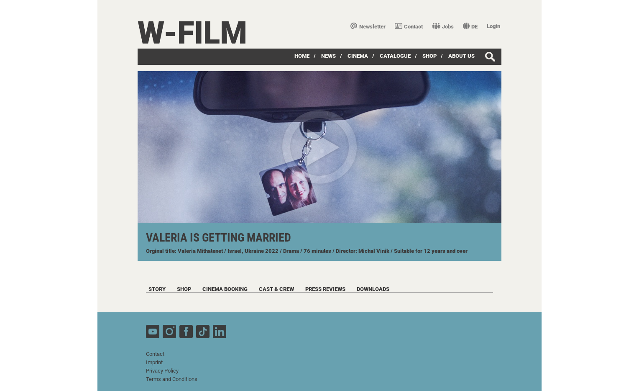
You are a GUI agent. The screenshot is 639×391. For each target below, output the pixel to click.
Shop (429, 56)
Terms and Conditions (171, 379)
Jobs (443, 26)
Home (301, 56)
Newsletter (368, 26)
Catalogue (395, 56)
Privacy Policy (162, 371)
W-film (192, 33)
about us (461, 56)
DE (470, 26)
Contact (409, 26)
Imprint (154, 362)
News (328, 56)
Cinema (358, 56)
